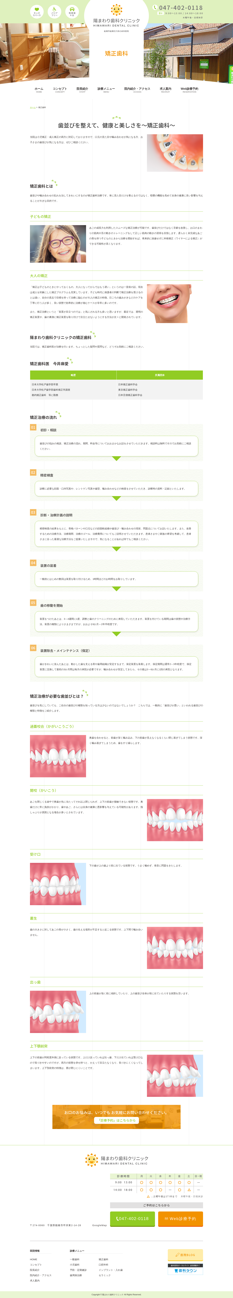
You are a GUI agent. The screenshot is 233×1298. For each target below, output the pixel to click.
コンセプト (60, 90)
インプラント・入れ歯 (111, 1270)
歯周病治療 (76, 1275)
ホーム (39, 90)
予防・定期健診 (78, 1270)
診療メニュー (106, 90)
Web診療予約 (189, 90)
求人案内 (165, 90)
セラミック (105, 1275)
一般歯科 (74, 1259)
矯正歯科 (103, 1259)
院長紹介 (82, 90)
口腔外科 (103, 1264)
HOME (33, 1259)
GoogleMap (99, 1225)
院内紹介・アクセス (137, 90)
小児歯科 (74, 1264)
